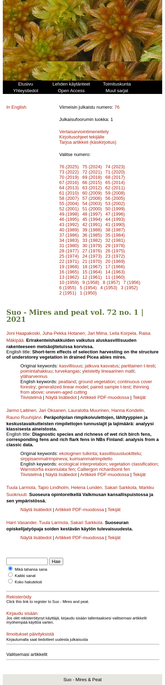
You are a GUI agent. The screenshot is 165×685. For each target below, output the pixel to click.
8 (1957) (111, 282)
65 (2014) (115, 182)
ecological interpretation (82, 464)
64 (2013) (69, 187)
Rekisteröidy (19, 596)
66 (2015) (92, 182)
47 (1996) (115, 214)
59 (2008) (115, 193)
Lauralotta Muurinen (88, 410)
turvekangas (67, 371)
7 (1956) (131, 282)
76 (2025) (69, 166)
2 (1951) (67, 293)
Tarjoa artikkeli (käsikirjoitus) (88, 142)
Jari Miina (97, 333)
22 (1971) (69, 261)
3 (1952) (129, 287)
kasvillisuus (70, 365)
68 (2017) (115, 177)
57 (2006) (92, 198)
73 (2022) (69, 172)
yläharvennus (33, 376)
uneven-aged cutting (66, 392)
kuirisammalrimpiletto (91, 458)
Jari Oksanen (52, 410)
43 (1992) (69, 224)
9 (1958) (90, 282)
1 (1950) (88, 293)
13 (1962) (69, 277)
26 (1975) (115, 250)
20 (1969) (115, 261)
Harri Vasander (21, 522)
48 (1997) (92, 214)
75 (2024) (92, 166)
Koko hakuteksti (28, 582)
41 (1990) (115, 224)
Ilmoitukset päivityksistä (30, 634)
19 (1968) (69, 266)
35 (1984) (115, 235)
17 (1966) (115, 266)
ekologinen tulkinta (78, 453)
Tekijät (139, 397)
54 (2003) (92, 203)
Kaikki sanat (25, 576)
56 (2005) (115, 198)
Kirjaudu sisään (22, 613)
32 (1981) (115, 240)
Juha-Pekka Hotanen (63, 333)
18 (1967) (92, 266)
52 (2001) (69, 208)
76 (116, 107)
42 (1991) (92, 224)
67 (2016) (69, 182)
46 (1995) (69, 219)
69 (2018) (92, 177)
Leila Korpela (123, 333)
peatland (67, 381)
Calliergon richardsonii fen (103, 469)
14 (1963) (115, 271)
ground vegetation (97, 381)
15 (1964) (92, 271)
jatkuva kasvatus (102, 365)
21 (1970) (92, 261)
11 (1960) (115, 277)
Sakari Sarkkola (121, 487)
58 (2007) (69, 198)
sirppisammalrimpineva (43, 458)
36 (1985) (92, 235)
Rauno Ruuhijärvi (23, 417)
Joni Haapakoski (23, 333)
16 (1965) (69, 271)
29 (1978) (115, 245)
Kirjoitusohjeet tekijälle (82, 137)
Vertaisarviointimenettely (84, 131)
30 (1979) (92, 245)
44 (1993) (115, 219)
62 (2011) (115, 187)
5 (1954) (88, 287)
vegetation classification (133, 464)
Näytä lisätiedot (62, 397)
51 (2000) (92, 208)
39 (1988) (92, 229)
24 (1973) (92, 256)
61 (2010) (69, 193)
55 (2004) (69, 203)
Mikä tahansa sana (31, 569)
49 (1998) (69, 214)
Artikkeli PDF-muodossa (104, 397)
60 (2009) (92, 193)
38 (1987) (115, 229)
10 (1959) (69, 282)
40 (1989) (69, 229)
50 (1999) (115, 208)
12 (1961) (92, 277)
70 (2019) (69, 177)
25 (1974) (69, 256)
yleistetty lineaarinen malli (108, 371)
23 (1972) (115, 256)
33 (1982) (92, 240)
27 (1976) (92, 250)
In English (16, 107)
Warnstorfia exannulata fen (47, 469)
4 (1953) (108, 287)
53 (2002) (115, 203)
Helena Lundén (86, 487)
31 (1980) (69, 245)
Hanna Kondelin (127, 410)
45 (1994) (92, 219)
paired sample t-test (110, 386)
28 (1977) (69, 250)
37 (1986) (69, 235)
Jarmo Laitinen (21, 410)
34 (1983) (69, 240)
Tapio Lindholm (53, 487)
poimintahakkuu (36, 371)
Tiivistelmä (31, 397)
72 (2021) (92, 172)
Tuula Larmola (20, 487)
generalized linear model (63, 386)
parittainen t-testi (138, 365)
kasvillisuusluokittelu (119, 453)
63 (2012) (92, 187)
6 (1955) (67, 287)
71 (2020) (115, 172)
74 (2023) (115, 166)
